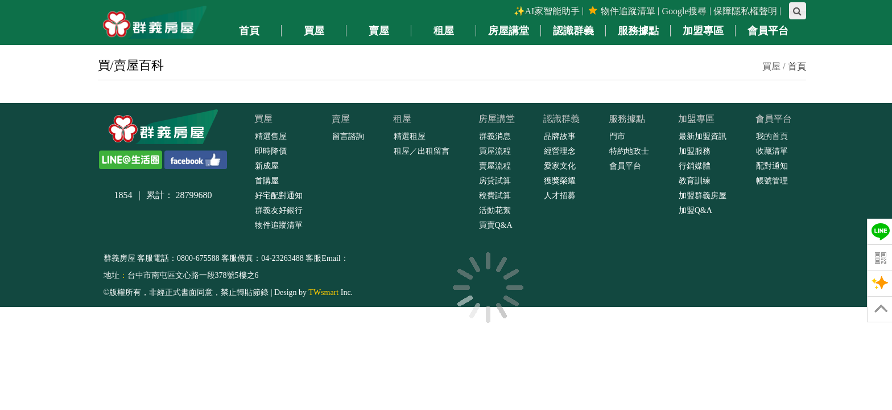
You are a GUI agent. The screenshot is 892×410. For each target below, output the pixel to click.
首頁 (797, 66)
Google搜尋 (684, 11)
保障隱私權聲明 (745, 11)
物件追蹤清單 (622, 11)
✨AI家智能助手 (547, 11)
